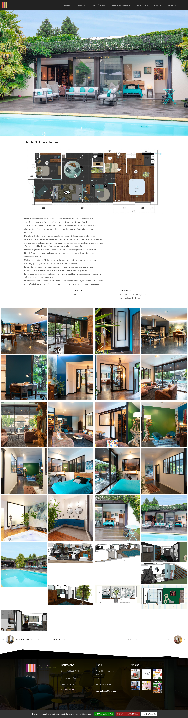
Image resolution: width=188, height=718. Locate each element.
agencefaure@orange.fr (106, 691)
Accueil (66, 5)
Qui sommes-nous (121, 5)
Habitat (74, 295)
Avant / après (98, 5)
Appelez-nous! (67, 689)
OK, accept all (104, 714)
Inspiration (142, 5)
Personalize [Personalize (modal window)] (149, 714)
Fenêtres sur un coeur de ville (40, 639)
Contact (172, 5)
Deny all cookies (127, 714)
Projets (80, 5)
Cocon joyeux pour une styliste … (149, 639)
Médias (157, 5)
